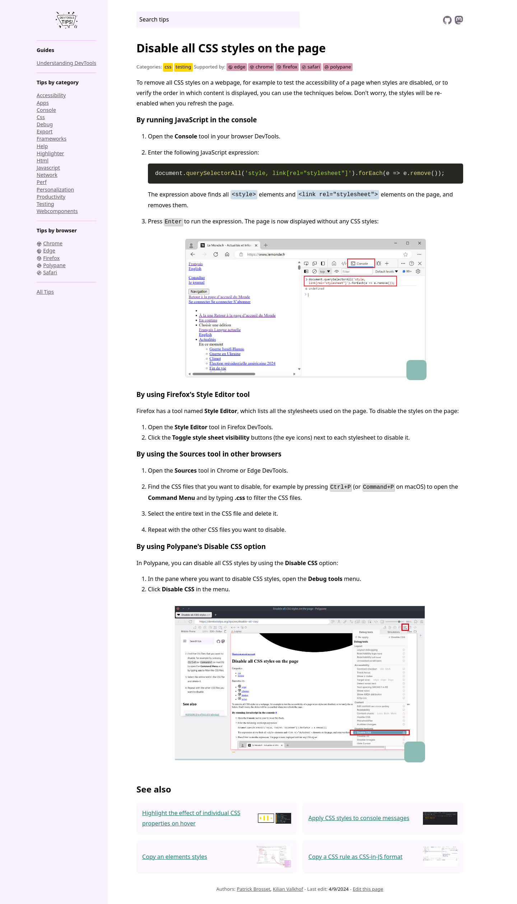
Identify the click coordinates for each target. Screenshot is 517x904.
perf (42, 182)
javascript (48, 167)
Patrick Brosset (253, 888)
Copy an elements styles (174, 856)
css (41, 117)
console (46, 110)
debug (45, 124)
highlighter (50, 153)
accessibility (51, 95)
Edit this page (368, 888)
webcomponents (57, 211)
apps (43, 102)
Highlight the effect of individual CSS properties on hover (191, 817)
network (47, 174)
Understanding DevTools (66, 63)
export (44, 131)
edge (236, 66)
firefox (287, 66)
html (42, 160)
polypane (337, 66)
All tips (45, 291)
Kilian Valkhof (288, 888)
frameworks (51, 138)
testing (45, 203)
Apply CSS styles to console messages (358, 817)
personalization (55, 189)
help (42, 146)
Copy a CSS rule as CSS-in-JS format (355, 856)
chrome (261, 66)
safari (311, 66)
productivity (51, 196)
